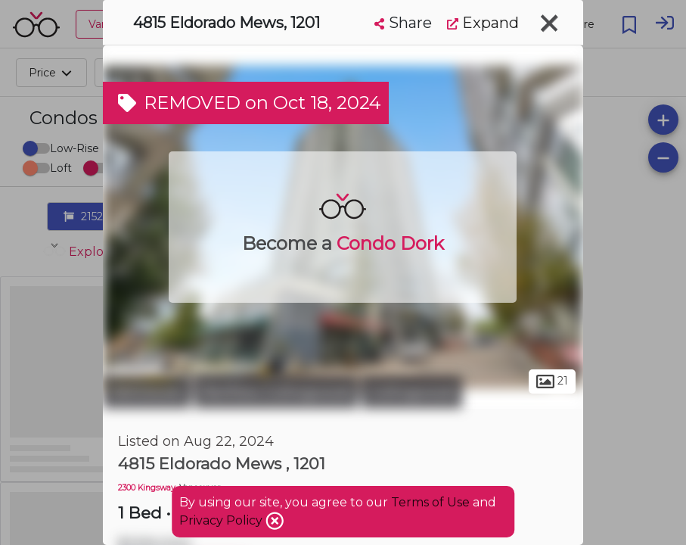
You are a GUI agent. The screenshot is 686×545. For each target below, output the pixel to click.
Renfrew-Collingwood (276, 392)
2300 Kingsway (146, 488)
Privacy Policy (222, 520)
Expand (483, 23)
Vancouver (146, 392)
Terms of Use (430, 502)
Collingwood (412, 392)
